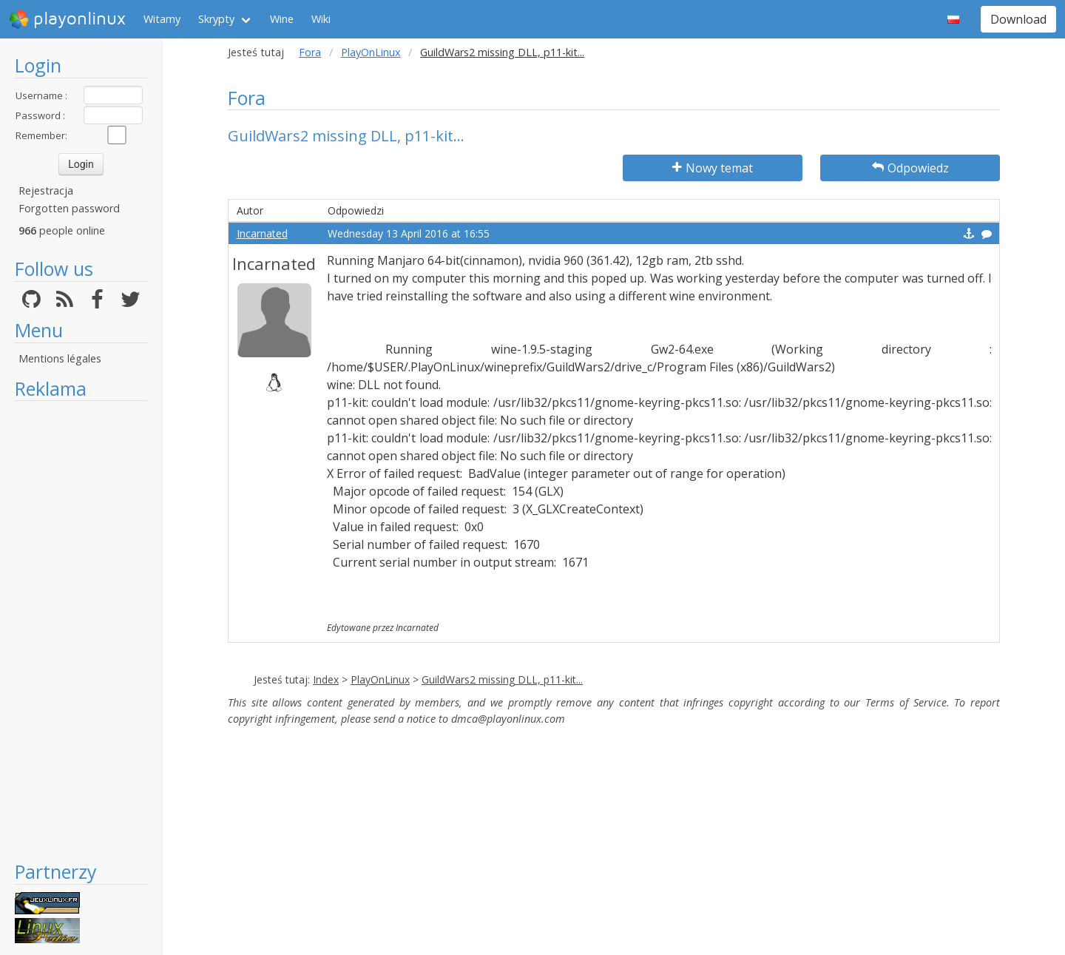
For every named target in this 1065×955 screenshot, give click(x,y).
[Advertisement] (81, 630)
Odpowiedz (910, 168)
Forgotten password (69, 208)
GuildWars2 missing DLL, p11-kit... (502, 679)
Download (1018, 19)
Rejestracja (45, 190)
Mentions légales (59, 358)
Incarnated (262, 233)
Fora (310, 52)
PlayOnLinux (371, 52)
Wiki (321, 19)
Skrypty (216, 19)
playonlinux (67, 19)
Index (326, 679)
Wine (282, 19)
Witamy (161, 19)
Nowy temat (712, 168)
